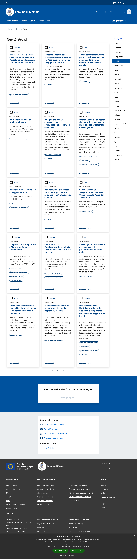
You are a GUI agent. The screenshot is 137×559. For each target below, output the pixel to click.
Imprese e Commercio (45, 497)
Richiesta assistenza (44, 531)
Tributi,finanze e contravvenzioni (81, 493)
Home (10, 29)
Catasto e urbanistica (45, 500)
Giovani (117, 92)
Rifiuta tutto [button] (77, 550)
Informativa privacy (76, 523)
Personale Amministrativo (15, 504)
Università (118, 155)
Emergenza (118, 88)
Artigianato (118, 56)
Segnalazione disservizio (46, 523)
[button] (68, 555)
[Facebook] (104, 11)
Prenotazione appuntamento (47, 519)
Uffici (7, 493)
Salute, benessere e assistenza (80, 496)
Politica (117, 115)
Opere (116, 106)
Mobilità (117, 101)
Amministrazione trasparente (79, 519)
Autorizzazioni (74, 500)
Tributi (116, 146)
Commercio (118, 65)
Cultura (117, 74)
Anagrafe (117, 52)
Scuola (116, 128)
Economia (117, 79)
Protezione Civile (120, 124)
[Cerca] (128, 11)
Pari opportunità (120, 110)
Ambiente (117, 47)
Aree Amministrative (13, 489)
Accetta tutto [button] (60, 551)
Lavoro (116, 97)
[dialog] (68, 546)
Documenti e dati (12, 508)
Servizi (116, 133)
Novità (18, 29)
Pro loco (117, 119)
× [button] (134, 536)
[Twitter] (110, 11)
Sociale (117, 137)
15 (74, 370)
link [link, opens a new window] (89, 546)
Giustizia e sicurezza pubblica (79, 489)
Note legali (73, 527)
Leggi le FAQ (41, 527)
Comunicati (15, 48)
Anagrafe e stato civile (45, 485)
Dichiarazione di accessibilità (79, 531)
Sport (116, 141)
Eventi (103, 507)
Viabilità (117, 159)
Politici (8, 500)
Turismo (117, 150)
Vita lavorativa (42, 493)
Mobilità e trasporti (44, 504)
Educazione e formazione (78, 485)
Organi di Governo (12, 485)
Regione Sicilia (11, 2)
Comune (117, 70)
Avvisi (48, 48)
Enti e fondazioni (12, 497)
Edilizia (117, 83)
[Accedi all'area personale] (120, 2)
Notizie (103, 485)
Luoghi (103, 503)
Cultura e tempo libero (45, 489)
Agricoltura (118, 43)
